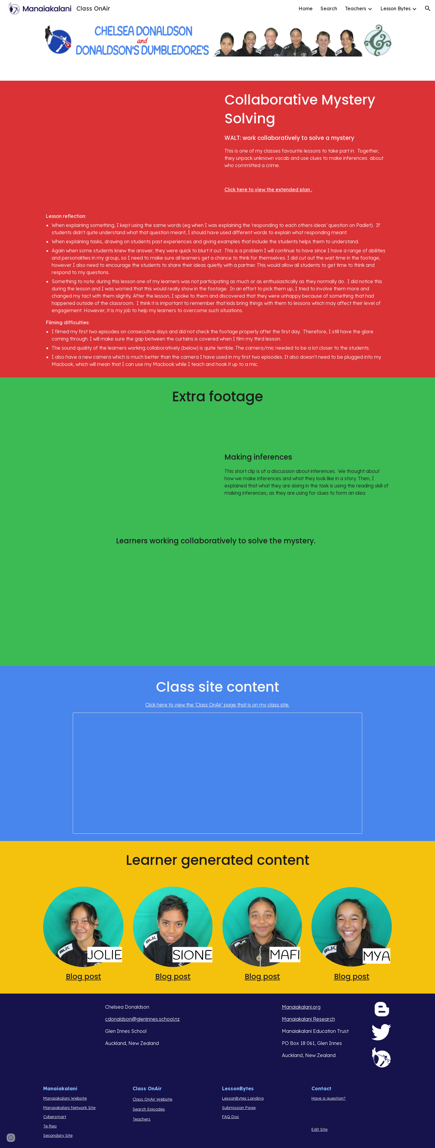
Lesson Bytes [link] (395, 8)
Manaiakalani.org (301, 1007)
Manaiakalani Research (308, 1019)
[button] (427, 8)
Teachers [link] (355, 8)
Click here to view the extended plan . (268, 189)
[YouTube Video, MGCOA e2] (128, 135)
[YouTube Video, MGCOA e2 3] (128, 611)
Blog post (83, 976)
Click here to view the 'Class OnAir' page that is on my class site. (217, 705)
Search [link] (329, 8)
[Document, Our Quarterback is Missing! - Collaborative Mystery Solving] (217, 773)
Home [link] (305, 8)
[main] (307, 142)
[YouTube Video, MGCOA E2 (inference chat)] (128, 470)
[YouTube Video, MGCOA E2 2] (307, 611)
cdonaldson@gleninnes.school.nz (142, 1019)
